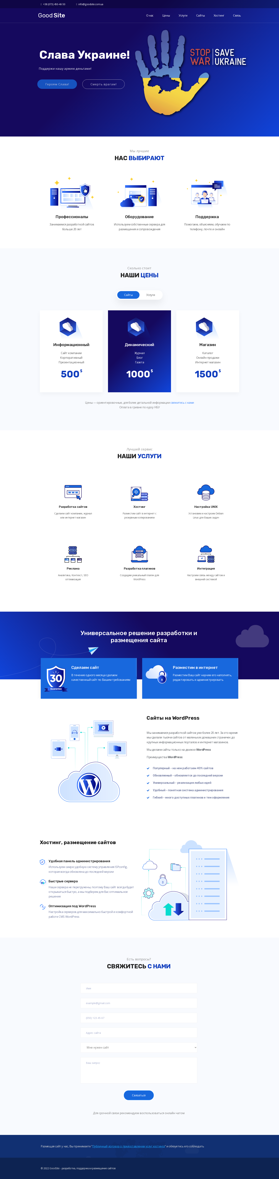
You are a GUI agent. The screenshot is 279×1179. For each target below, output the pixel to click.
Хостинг (219, 15)
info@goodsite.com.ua (89, 4)
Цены (166, 15)
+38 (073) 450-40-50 (53, 4)
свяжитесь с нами (182, 403)
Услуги (183, 15)
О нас (149, 15)
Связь (237, 15)
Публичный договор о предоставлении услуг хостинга (128, 1151)
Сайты (200, 15)
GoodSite (54, 1175)
